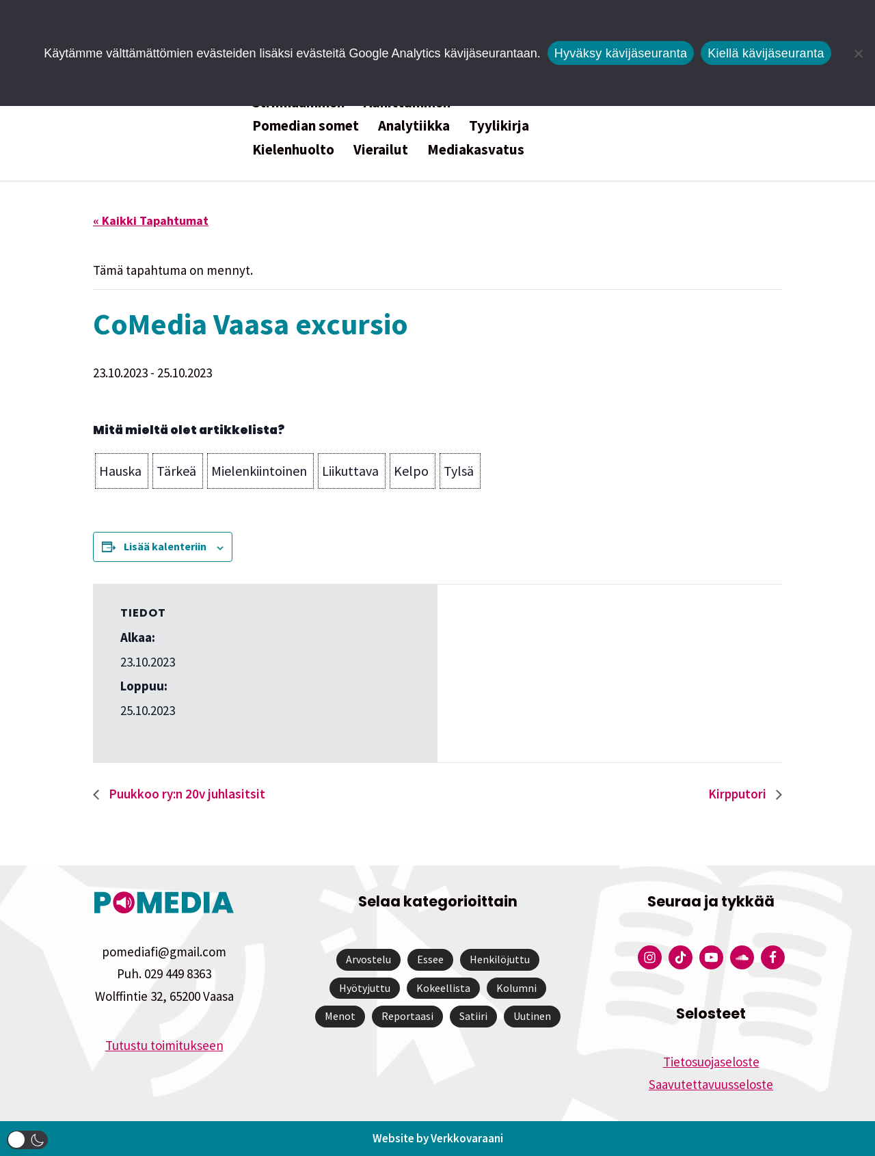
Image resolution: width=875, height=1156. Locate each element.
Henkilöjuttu (500, 959)
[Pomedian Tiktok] (680, 957)
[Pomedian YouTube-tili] (711, 957)
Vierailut (380, 149)
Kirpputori (738, 793)
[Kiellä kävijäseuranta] (858, 53)
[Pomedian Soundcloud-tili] (742, 957)
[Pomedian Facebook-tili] (773, 957)
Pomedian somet (305, 125)
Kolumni (516, 988)
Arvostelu (368, 959)
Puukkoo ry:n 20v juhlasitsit (185, 793)
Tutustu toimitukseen (164, 1045)
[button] (121, 471)
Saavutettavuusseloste (711, 1084)
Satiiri (473, 1016)
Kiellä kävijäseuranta (766, 53)
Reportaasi (407, 1016)
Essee (430, 959)
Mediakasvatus (475, 149)
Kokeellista (443, 988)
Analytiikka (414, 125)
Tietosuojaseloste (711, 1061)
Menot (340, 1016)
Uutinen (532, 1016)
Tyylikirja (499, 125)
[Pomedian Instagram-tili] (650, 957)
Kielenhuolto (293, 149)
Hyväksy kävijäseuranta (621, 53)
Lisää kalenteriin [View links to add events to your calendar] (165, 546)
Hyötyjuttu (364, 988)
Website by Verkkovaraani (438, 1138)
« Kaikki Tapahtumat (150, 220)
